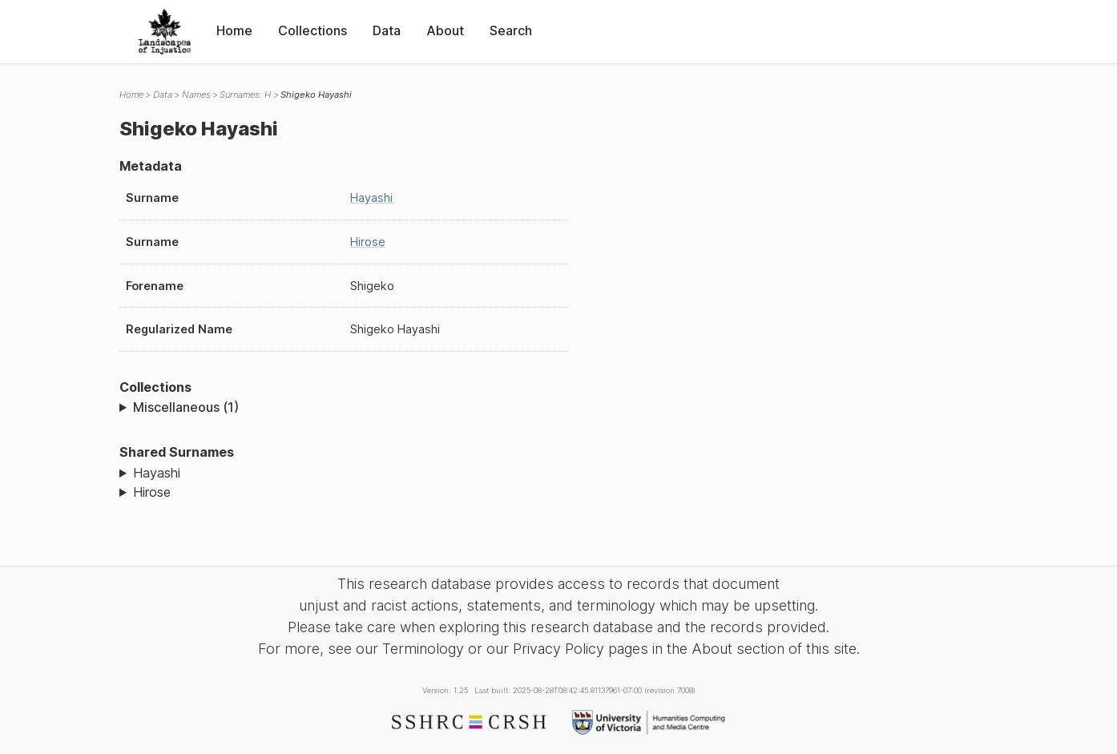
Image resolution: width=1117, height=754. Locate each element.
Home (234, 30)
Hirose (367, 241)
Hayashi (371, 197)
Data (387, 30)
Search (511, 30)
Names (196, 94)
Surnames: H (245, 94)
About (445, 30)
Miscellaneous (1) (186, 407)
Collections (312, 30)
